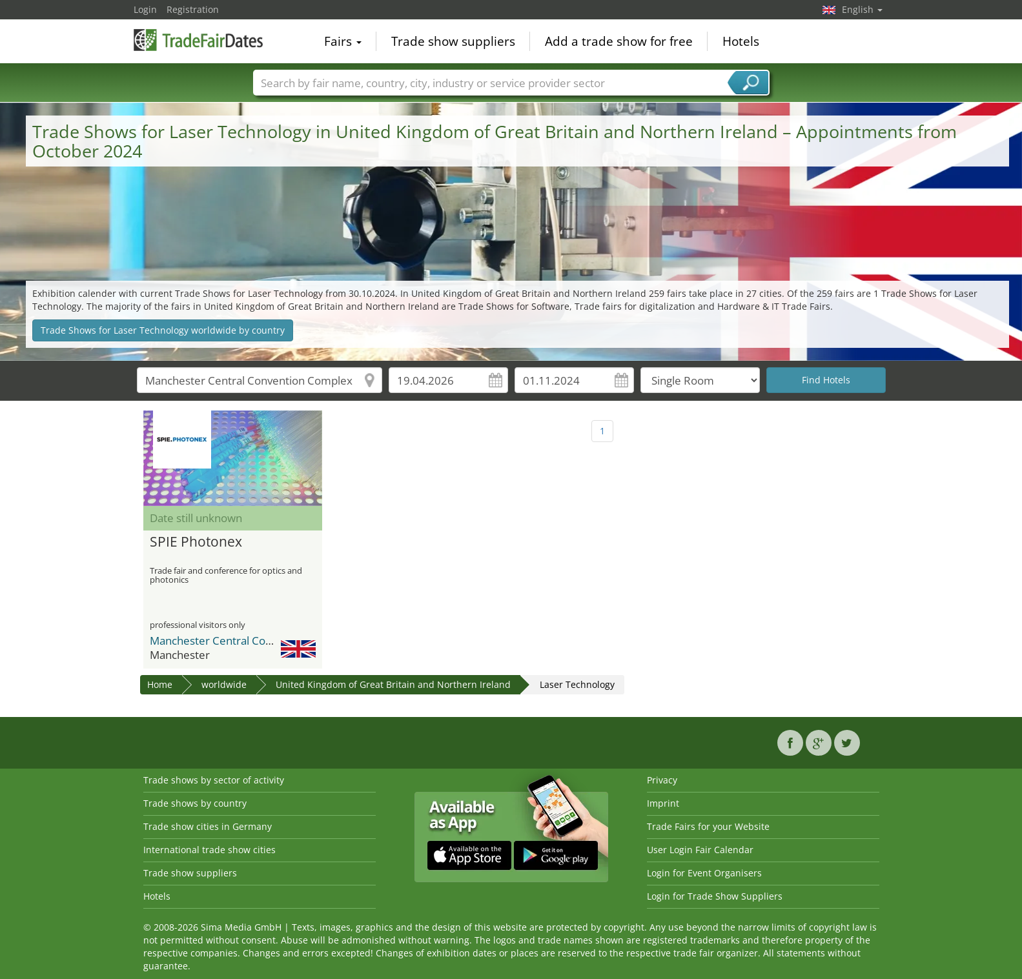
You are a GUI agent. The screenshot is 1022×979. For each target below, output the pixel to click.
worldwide (224, 684)
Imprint (663, 803)
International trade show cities (209, 849)
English (862, 9)
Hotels (740, 41)
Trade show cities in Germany (207, 826)
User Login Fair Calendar (700, 849)
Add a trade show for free (619, 41)
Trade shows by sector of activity (213, 780)
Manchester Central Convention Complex (253, 640)
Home (159, 684)
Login (145, 9)
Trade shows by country (195, 803)
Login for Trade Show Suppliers (714, 896)
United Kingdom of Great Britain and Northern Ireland (393, 684)
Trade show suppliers (453, 41)
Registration (193, 9)
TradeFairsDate (198, 40)
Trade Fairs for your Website (708, 826)
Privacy (662, 780)
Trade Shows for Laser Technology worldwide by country (163, 330)
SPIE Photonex (196, 542)
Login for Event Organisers (704, 873)
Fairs (343, 41)
